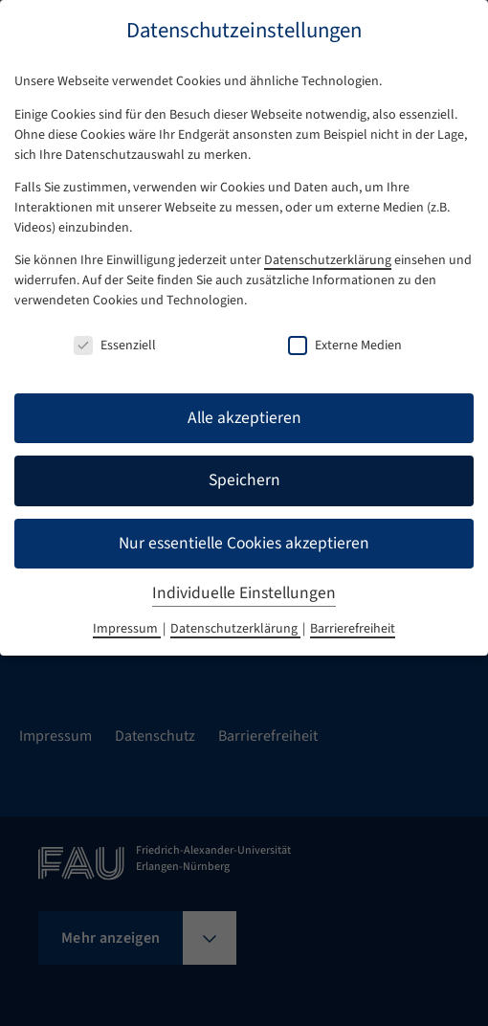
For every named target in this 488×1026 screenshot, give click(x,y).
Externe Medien (345, 345)
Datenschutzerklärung (327, 260)
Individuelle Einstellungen (244, 593)
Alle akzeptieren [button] (244, 418)
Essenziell (115, 345)
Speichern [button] (244, 480)
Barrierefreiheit (352, 628)
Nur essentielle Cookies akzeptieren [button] (244, 543)
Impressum (127, 628)
